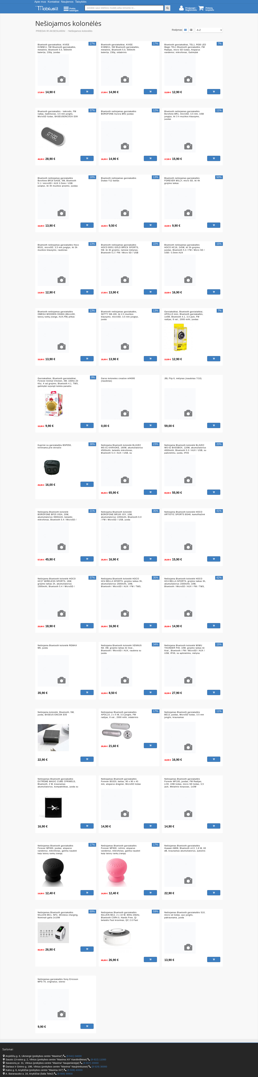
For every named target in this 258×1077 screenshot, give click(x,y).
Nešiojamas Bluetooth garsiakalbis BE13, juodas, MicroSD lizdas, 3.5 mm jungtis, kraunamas (184, 714)
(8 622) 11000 (98, 1059)
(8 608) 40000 (74, 1070)
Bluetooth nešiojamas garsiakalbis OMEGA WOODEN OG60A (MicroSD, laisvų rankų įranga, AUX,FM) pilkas (57, 314)
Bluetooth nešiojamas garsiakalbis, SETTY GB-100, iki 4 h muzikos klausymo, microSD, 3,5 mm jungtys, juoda (120, 315)
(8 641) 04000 (74, 1056)
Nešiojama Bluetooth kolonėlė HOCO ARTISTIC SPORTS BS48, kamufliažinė (184, 513)
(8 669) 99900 (65, 1073)
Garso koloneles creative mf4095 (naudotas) (118, 379)
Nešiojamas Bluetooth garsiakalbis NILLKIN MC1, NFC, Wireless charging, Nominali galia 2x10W (58, 915)
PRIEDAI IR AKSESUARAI (50, 31)
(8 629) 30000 (99, 1066)
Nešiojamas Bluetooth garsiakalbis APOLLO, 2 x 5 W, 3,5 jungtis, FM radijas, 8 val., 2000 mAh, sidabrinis (119, 714)
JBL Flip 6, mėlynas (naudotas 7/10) (183, 378)
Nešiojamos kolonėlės (80, 31)
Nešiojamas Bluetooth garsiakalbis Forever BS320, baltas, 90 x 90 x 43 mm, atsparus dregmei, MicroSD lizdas (121, 781)
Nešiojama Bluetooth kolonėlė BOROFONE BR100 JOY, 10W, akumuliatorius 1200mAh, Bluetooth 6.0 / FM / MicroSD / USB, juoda (121, 516)
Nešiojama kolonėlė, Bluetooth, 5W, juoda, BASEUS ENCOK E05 (56, 713)
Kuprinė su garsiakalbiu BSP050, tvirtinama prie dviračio (55, 446)
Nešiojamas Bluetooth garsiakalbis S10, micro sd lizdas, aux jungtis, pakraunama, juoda (184, 915)
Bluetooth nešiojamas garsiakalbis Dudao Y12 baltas (118, 179)
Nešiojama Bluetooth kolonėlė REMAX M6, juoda (57, 646)
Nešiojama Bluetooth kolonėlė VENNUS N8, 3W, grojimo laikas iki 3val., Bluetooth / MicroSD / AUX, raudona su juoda (121, 649)
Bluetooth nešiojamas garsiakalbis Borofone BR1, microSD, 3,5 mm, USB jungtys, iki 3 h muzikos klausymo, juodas (184, 115)
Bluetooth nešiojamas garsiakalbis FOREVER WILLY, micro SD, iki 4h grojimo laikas (182, 180)
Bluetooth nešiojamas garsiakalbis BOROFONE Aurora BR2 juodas (118, 112)
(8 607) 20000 (91, 1063)
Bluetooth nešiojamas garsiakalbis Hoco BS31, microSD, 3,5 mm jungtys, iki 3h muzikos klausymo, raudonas (58, 247)
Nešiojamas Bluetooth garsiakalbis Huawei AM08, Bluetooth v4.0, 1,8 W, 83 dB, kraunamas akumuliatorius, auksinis (185, 848)
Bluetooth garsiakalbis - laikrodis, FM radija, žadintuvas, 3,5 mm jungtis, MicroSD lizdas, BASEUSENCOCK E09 (58, 114)
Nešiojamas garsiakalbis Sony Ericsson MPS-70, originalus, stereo (58, 980)
